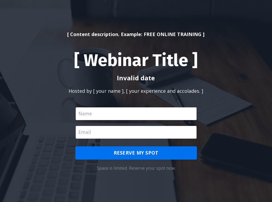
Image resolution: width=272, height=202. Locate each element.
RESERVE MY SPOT (136, 153)
